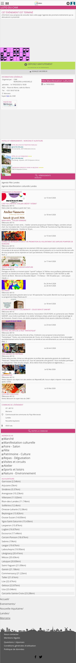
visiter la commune (38, 431)
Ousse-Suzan (8, 517)
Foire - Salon (12, 446)
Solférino (6, 505)
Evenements (7, 604)
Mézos (5, 557)
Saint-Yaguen (8, 565)
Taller (4, 577)
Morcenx (8, 411)
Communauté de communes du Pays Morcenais (23, 414)
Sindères (6, 489)
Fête (44, 80)
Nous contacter (11, 634)
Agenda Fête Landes (10, 182)
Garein (5, 569)
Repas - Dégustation (17, 458)
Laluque (6, 561)
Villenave (6, 497)
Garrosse (6, 481)
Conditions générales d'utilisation (20, 645)
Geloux (5, 585)
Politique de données (14, 649)
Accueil (4, 599)
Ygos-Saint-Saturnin (12, 521)
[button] (38, 65)
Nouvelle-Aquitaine (12, 421)
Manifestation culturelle (60, 80)
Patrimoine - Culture (17, 454)
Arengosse (7, 493)
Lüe (3, 581)
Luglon (5, 529)
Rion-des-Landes (10, 501)
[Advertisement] (38, 33)
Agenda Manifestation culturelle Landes (19, 186)
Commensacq (9, 573)
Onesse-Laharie (10, 509)
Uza (4, 589)
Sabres (5, 541)
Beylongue (7, 513)
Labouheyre (8, 549)
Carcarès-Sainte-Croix (13, 593)
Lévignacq (7, 553)
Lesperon (6, 525)
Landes (8, 418)
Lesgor (5, 545)
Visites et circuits (15, 462)
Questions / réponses (14, 642)
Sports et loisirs (14, 469)
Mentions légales (12, 637)
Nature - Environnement (20, 473)
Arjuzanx (6, 485)
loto (7, 96)
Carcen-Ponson (9, 537)
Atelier (8, 465)
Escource (6, 533)
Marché (9, 439)
